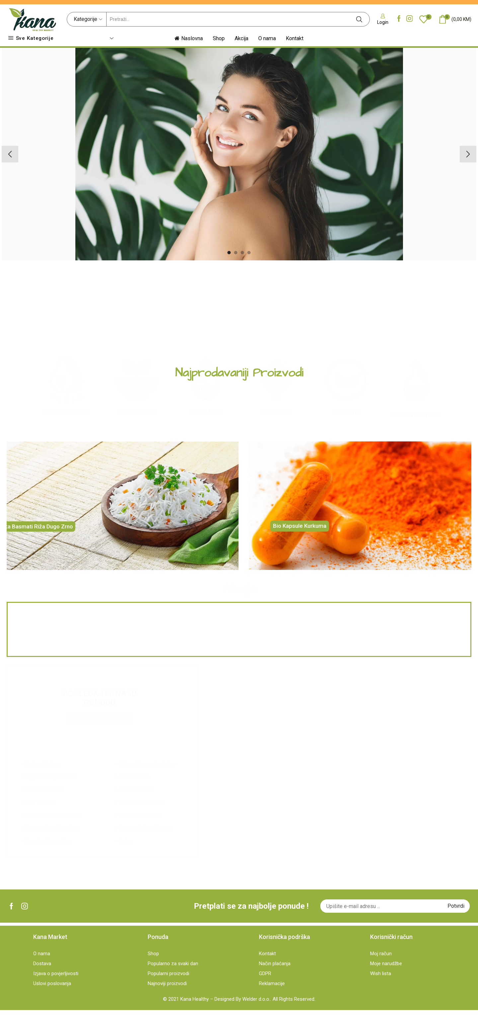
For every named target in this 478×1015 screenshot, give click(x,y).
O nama (267, 38)
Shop (219, 38)
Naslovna (189, 38)
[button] (229, 252)
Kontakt (294, 38)
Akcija (241, 38)
